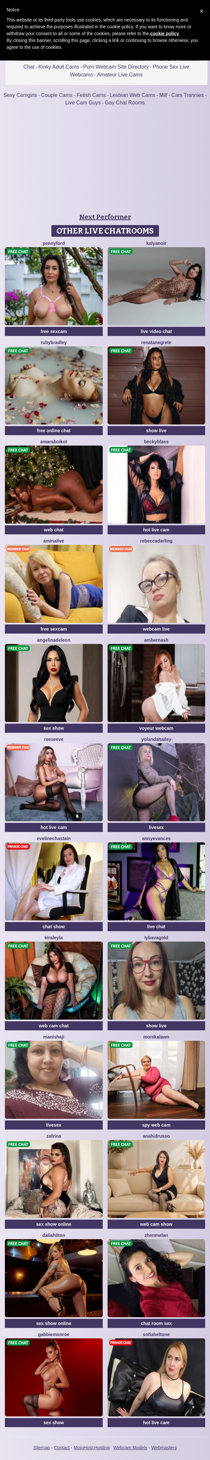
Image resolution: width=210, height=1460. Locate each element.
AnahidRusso (156, 1136)
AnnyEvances (156, 838)
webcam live (156, 629)
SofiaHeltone (156, 1334)
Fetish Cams (91, 95)
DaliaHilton (53, 1235)
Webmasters (164, 1447)
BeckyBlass (156, 441)
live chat (156, 926)
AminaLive (53, 540)
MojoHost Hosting (92, 1447)
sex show (54, 728)
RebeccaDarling (156, 540)
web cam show (156, 1224)
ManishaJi (53, 1036)
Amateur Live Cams (120, 74)
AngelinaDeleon (53, 640)
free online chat (54, 430)
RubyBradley (54, 342)
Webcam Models (130, 1447)
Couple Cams (56, 95)
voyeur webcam (156, 728)
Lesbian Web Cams (132, 95)
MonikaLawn (156, 1036)
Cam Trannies (187, 95)
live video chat (156, 331)
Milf (163, 95)
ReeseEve (53, 739)
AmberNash (156, 640)
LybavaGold (156, 937)
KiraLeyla (54, 937)
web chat (53, 529)
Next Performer (105, 217)
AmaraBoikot (53, 441)
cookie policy (164, 33)
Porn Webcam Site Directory (116, 67)
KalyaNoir (156, 243)
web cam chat (54, 1025)
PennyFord (54, 243)
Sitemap (41, 1447)
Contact (62, 1447)
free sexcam (54, 331)
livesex (156, 827)
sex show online (53, 1224)
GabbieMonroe (53, 1334)
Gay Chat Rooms (125, 102)
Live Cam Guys (83, 102)
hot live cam (156, 529)
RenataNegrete (156, 342)
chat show (54, 926)
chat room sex (156, 1323)
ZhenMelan (156, 1235)
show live (156, 430)
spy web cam (156, 1125)
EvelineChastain (54, 838)
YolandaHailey (156, 739)
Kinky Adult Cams (58, 67)
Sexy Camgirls (20, 95)
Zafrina (53, 1136)
